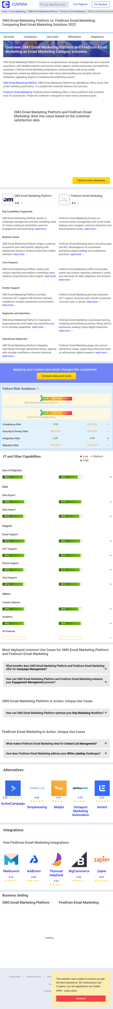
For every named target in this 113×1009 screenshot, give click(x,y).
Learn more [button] (70, 990)
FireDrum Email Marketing (72, 11)
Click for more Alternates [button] (91, 180)
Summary (9, 36)
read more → (42, 228)
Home (4, 11)
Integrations (97, 36)
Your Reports (80, 4)
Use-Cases (53, 36)
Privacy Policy (15, 977)
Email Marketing (17, 11)
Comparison (30, 36)
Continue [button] (81, 998)
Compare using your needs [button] (56, 375)
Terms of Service (34, 977)
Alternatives (74, 36)
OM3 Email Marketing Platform (43, 11)
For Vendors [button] (100, 4)
